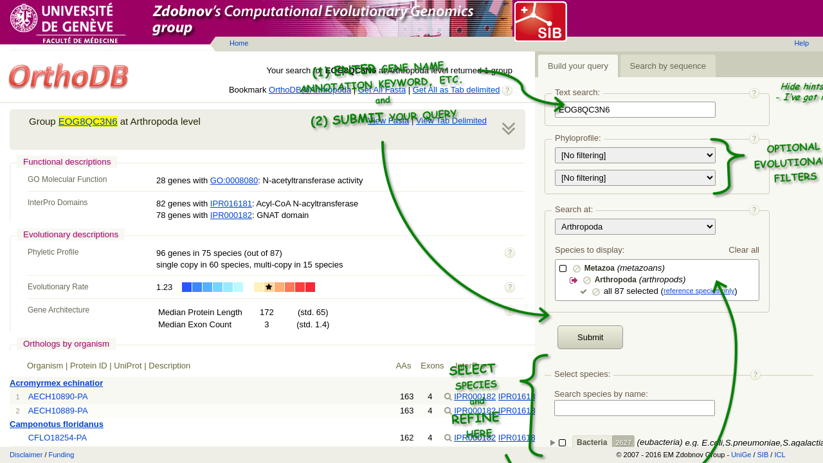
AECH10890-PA (58, 396)
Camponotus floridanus (57, 424)
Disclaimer (26, 454)
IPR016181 (231, 203)
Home (239, 43)
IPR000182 (231, 215)
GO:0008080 (234, 180)
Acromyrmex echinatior (56, 383)
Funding (62, 454)
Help (801, 43)
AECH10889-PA (58, 410)
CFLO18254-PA (57, 437)
